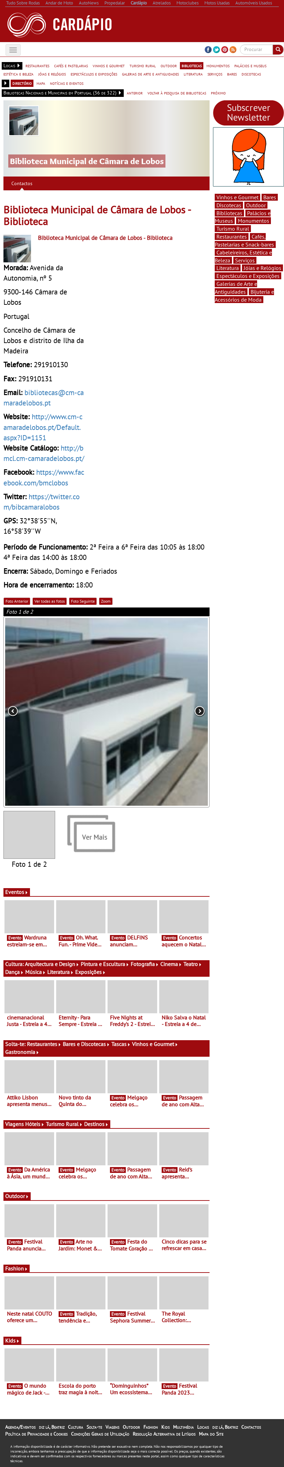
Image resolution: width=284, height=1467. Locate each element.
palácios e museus (250, 65)
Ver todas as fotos (49, 601)
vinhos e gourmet (109, 65)
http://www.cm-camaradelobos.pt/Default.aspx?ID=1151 (42, 427)
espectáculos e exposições (94, 74)
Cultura (75, 1427)
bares (232, 74)
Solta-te (94, 1427)
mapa (41, 83)
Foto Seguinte (83, 601)
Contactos (21, 183)
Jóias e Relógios (262, 267)
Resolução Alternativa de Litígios (164, 1434)
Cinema (171, 964)
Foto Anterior (17, 601)
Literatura (60, 971)
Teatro (192, 964)
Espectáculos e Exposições (248, 275)
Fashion (16, 1268)
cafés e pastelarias (71, 65)
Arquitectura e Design (52, 964)
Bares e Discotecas (86, 1044)
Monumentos (253, 220)
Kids (12, 1340)
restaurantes (37, 65)
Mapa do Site (211, 1434)
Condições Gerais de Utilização (100, 1434)
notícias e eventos (66, 83)
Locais (203, 1427)
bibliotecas (192, 65)
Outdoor (17, 1196)
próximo (218, 93)
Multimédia (183, 1427)
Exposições (90, 971)
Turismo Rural (64, 1124)
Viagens (112, 1427)
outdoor (169, 65)
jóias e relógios (52, 74)
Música (35, 971)
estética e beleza (18, 74)
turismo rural (143, 65)
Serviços (245, 260)
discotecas (251, 74)
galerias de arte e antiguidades (150, 74)
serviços (214, 74)
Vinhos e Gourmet (155, 1044)
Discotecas (228, 205)
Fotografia (145, 964)
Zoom (106, 601)
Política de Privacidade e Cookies (36, 1434)
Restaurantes (44, 1044)
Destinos (96, 1124)
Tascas (121, 1044)
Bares (269, 197)
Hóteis (34, 1124)
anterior (135, 93)
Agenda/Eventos (20, 1427)
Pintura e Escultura (105, 964)
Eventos (16, 891)
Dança (14, 971)
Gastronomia (22, 1051)
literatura (193, 74)
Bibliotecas (229, 213)
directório (22, 83)
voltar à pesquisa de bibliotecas (177, 93)
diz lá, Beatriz (51, 1427)
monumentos (218, 65)
